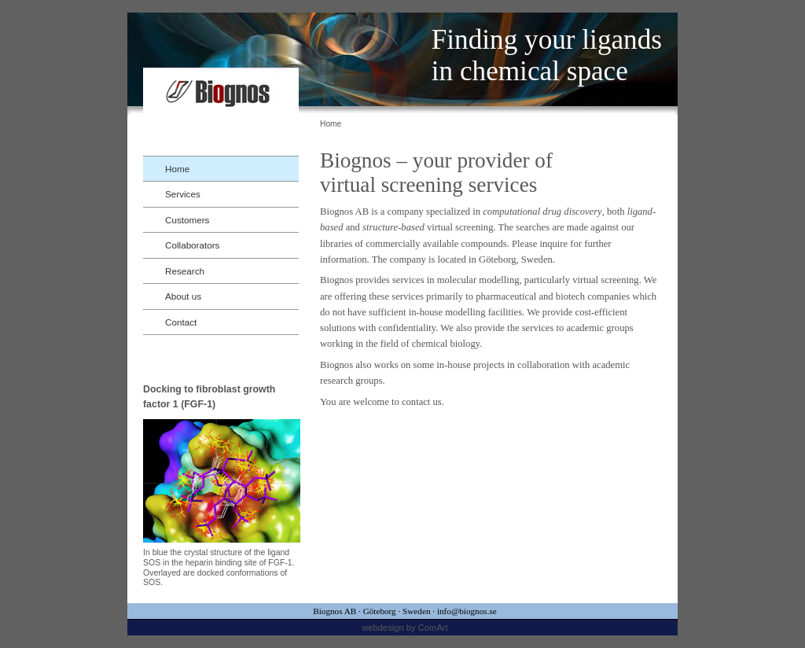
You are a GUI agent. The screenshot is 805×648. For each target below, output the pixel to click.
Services (182, 194)
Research (184, 271)
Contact (181, 322)
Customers (187, 220)
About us (183, 296)
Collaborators (192, 245)
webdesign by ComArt (404, 627)
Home (177, 169)
